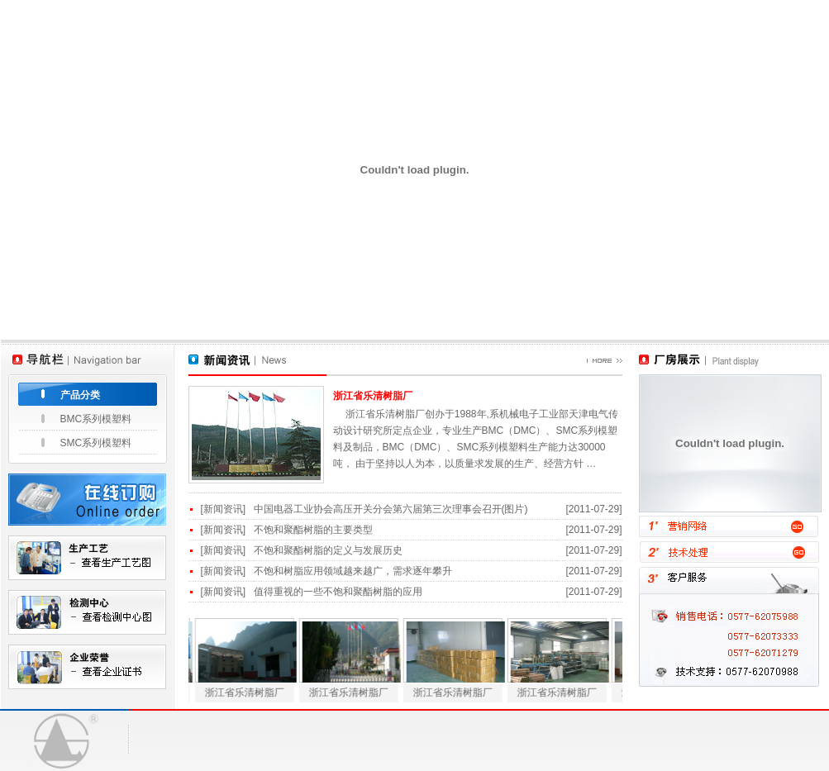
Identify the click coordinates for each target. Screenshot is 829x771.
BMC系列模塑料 (96, 419)
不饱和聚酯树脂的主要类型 (313, 529)
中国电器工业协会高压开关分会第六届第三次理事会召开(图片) (391, 509)
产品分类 (80, 395)
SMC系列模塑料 (96, 443)
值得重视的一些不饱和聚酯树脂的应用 (338, 591)
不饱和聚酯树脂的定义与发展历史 (328, 550)
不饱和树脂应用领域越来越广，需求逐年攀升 (353, 571)
